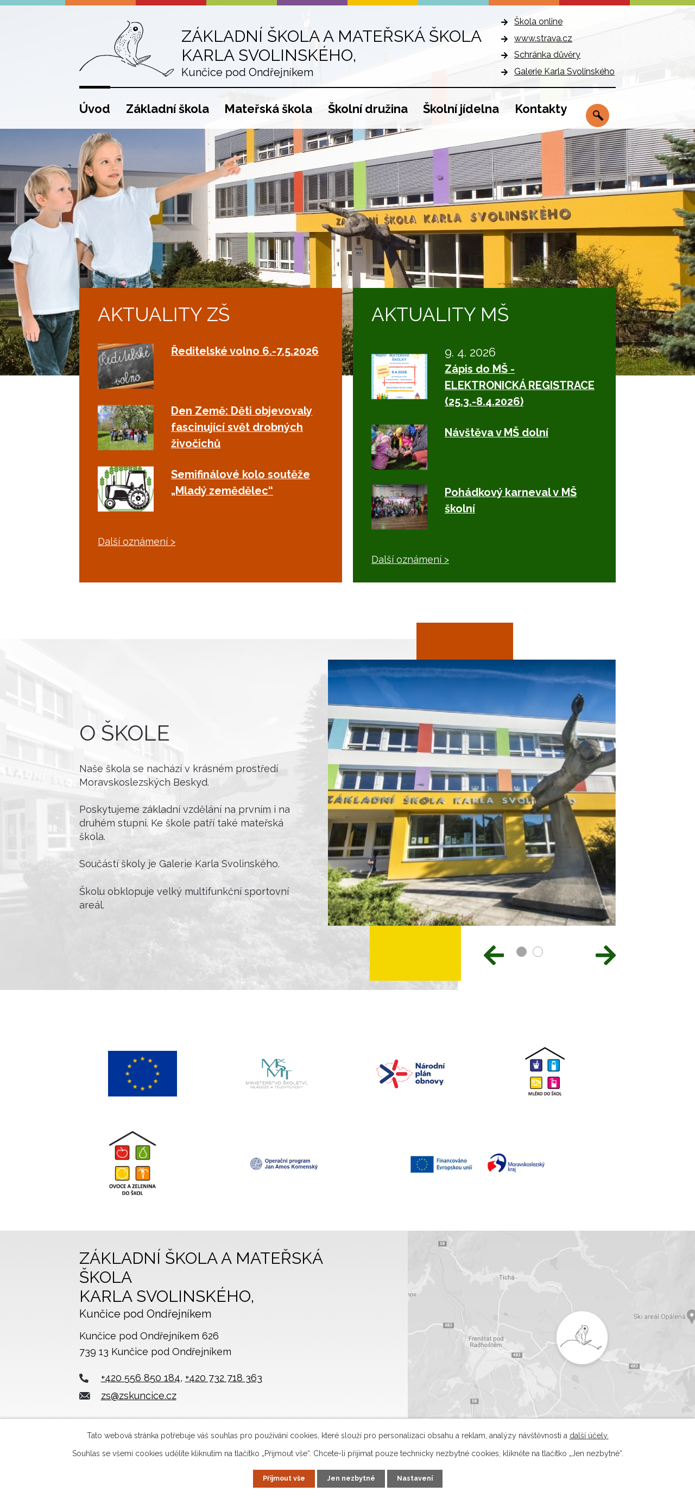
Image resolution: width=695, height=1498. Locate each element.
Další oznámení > (136, 541)
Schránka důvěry (547, 54)
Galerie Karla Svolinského (564, 71)
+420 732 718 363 (223, 1392)
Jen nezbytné (351, 1478)
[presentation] (494, 954)
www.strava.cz (543, 38)
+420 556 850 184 (140, 1392)
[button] (521, 952)
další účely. (589, 1434)
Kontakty (541, 109)
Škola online (538, 21)
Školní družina (368, 109)
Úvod (94, 109)
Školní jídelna (461, 109)
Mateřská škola (268, 109)
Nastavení (420, 1478)
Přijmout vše (280, 1478)
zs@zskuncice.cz (138, 1409)
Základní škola (167, 109)
